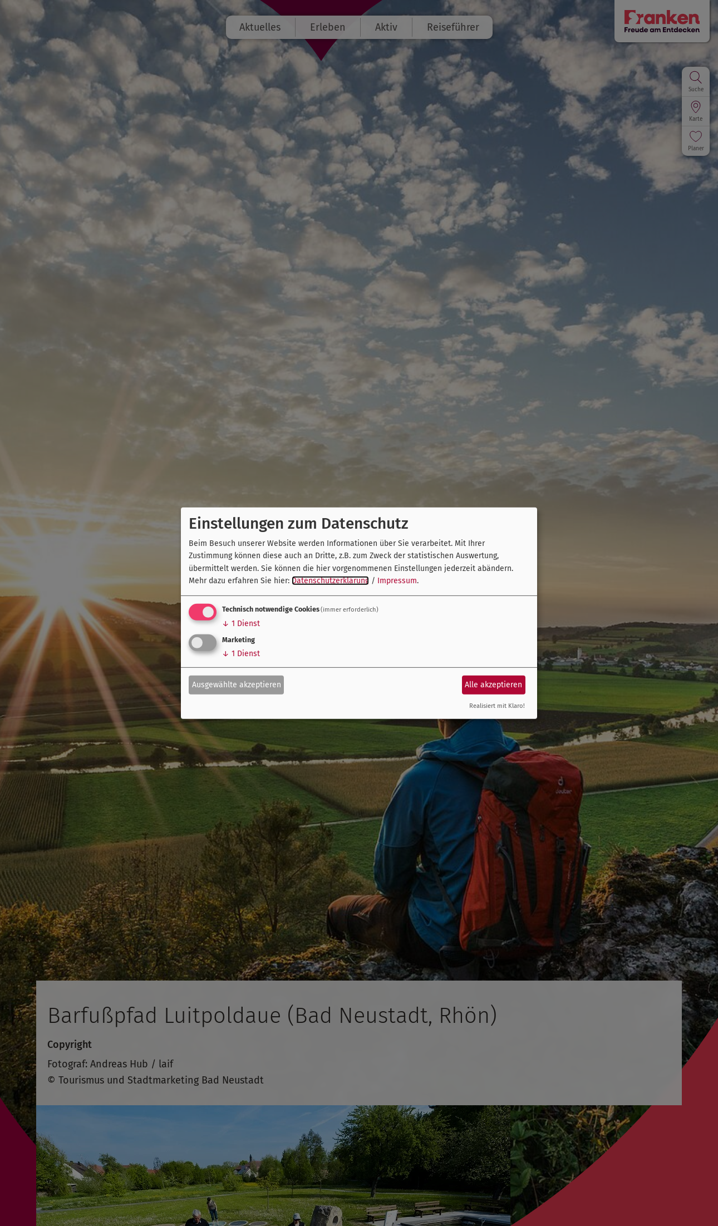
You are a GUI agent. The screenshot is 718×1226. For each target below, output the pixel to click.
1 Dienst (241, 623)
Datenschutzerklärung (330, 580)
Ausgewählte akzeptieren (236, 685)
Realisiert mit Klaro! (497, 706)
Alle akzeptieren (493, 685)
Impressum (397, 580)
